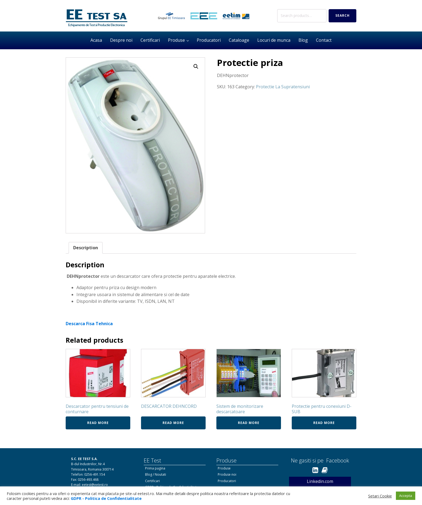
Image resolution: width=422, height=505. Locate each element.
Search (342, 15)
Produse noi (227, 474)
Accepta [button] (405, 495)
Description (85, 248)
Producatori (209, 40)
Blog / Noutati (155, 474)
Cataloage (239, 40)
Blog (303, 40)
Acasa (96, 40)
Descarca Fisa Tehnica (89, 324)
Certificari (150, 40)
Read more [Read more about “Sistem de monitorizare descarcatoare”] (248, 422)
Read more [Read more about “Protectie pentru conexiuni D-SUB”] (324, 422)
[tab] (86, 248)
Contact (324, 40)
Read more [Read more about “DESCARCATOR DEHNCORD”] (173, 422)
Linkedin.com (320, 481)
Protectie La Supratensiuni (283, 87)
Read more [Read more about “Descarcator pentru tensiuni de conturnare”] (98, 422)
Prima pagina (155, 468)
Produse (176, 40)
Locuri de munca (273, 40)
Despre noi (121, 40)
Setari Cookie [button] (380, 495)
